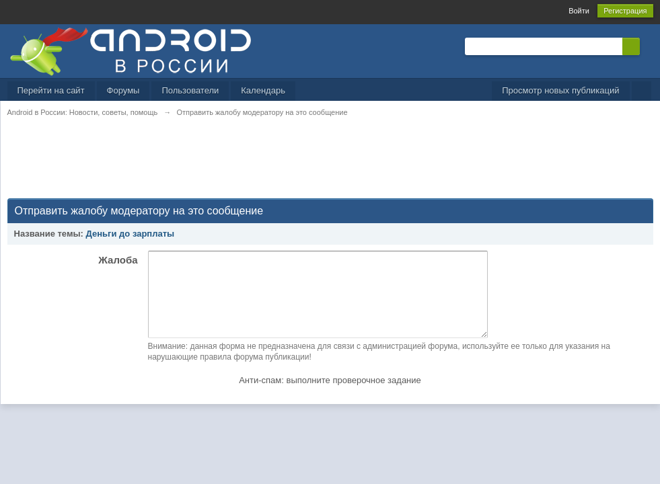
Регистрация (625, 11)
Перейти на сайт (51, 90)
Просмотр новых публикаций (560, 90)
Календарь (263, 90)
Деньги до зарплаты (130, 234)
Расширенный (648, 45)
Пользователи (190, 90)
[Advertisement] (252, 165)
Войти (579, 11)
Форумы (123, 90)
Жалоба (117, 260)
